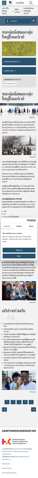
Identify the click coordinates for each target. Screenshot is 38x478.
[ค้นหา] (31, 3)
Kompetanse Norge (19, 449)
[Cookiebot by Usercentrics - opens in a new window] (27, 220)
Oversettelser (7, 468)
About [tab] (31, 226)
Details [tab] (19, 226)
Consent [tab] (7, 226)
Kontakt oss (6, 459)
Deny (19, 256)
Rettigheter (6, 464)
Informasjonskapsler (9, 473)
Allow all (19, 250)
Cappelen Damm (23, 457)
